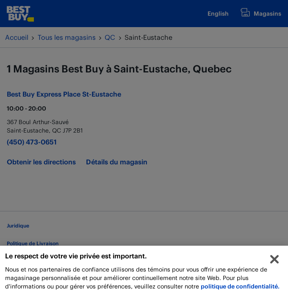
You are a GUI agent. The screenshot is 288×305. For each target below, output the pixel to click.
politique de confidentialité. (240, 288)
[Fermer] (274, 261)
